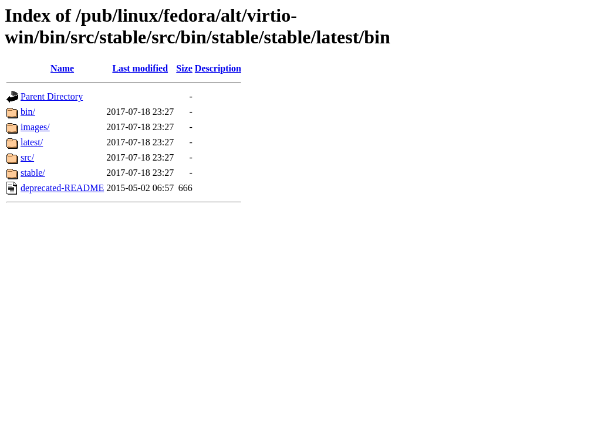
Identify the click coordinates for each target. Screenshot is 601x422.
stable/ (33, 173)
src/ (27, 157)
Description (218, 68)
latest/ (32, 142)
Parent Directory (52, 96)
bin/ (28, 112)
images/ (35, 127)
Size (184, 68)
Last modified (140, 68)
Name (62, 68)
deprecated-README (62, 188)
